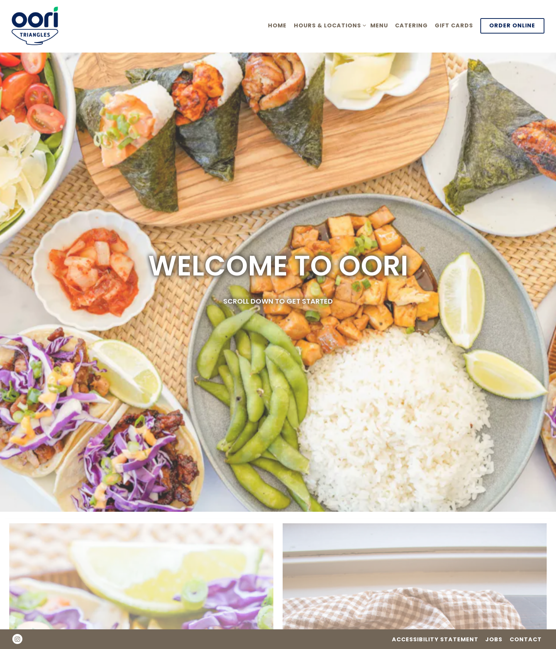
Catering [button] (411, 25)
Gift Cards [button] (454, 25)
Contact (526, 639)
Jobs (493, 639)
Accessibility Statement (435, 639)
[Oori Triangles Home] (43, 25)
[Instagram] (17, 639)
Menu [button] (379, 25)
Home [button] (277, 25)
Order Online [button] (512, 25)
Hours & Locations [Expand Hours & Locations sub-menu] (328, 25)
